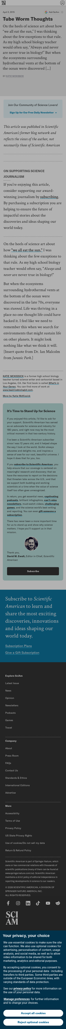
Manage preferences (17, 999)
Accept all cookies (33, 1013)
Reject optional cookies (33, 1022)
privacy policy (22, 988)
